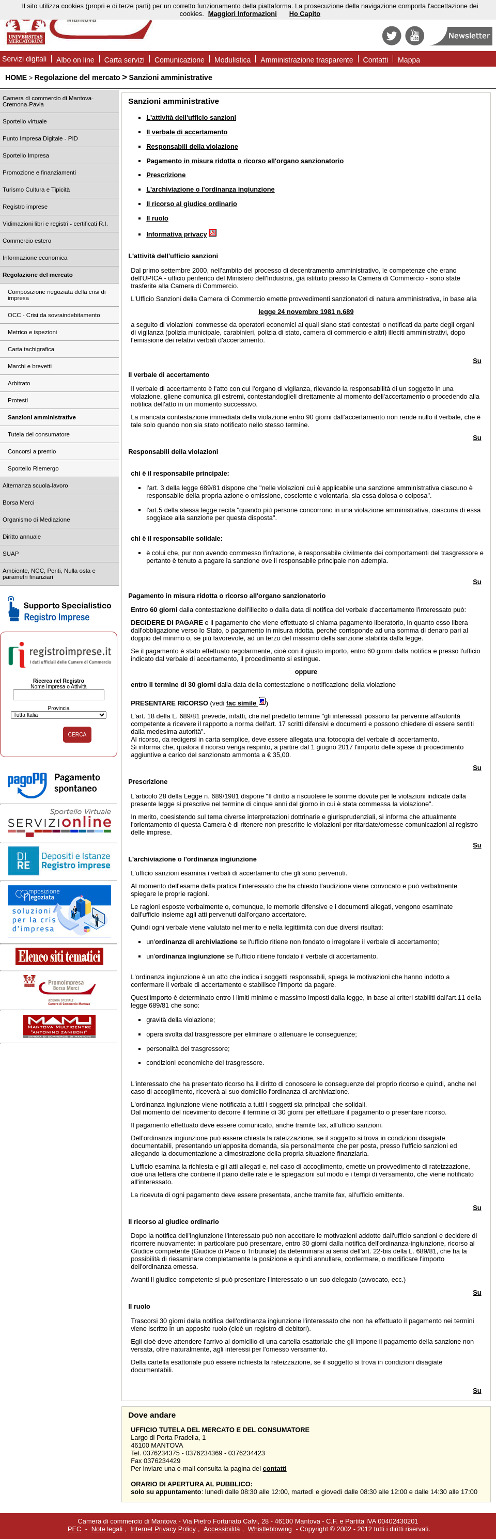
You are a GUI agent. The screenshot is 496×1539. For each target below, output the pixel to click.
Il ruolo (157, 218)
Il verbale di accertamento (186, 132)
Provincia (58, 708)
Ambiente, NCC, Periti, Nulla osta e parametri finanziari (49, 574)
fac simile (246, 703)
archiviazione (155, 859)
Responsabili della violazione (192, 146)
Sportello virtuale (25, 121)
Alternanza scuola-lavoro (35, 485)
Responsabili (148, 452)
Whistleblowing (270, 1529)
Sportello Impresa (26, 155)
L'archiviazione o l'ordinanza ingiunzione (210, 189)
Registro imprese (25, 206)
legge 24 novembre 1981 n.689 (305, 312)
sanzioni (205, 256)
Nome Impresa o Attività (58, 686)
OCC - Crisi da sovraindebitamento (54, 315)
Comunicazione (179, 60)
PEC (74, 1529)
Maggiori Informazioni (242, 14)
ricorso (145, 1222)
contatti (275, 1468)
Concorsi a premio (32, 451)
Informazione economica (35, 258)
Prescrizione (165, 175)
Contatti (376, 60)
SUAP (11, 554)
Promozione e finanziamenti (39, 172)
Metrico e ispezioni (32, 332)
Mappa (409, 60)
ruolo (142, 1306)
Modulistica (232, 60)
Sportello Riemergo (33, 468)
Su (477, 361)
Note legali (106, 1529)
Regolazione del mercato (77, 77)
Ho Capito (304, 14)
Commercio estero (27, 241)
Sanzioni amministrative (170, 77)
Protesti (18, 400)
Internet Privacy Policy (163, 1529)
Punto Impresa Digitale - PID (40, 138)
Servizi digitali (24, 59)
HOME (16, 77)
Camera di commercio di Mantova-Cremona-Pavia (48, 101)
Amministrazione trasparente (306, 60)
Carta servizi (124, 60)
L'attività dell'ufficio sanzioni (191, 117)
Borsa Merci (18, 502)
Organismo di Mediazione (36, 519)
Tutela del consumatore (39, 434)
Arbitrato (19, 383)
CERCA (77, 734)
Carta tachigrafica (31, 349)
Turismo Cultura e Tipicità (36, 189)
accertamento (187, 375)
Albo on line (75, 60)
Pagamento (146, 596)
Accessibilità (222, 1529)
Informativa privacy (176, 234)
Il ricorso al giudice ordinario (191, 204)
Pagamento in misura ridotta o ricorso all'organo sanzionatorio (245, 161)
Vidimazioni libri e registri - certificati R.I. (55, 224)
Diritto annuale (22, 536)
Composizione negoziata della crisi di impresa (56, 295)
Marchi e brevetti (30, 366)
